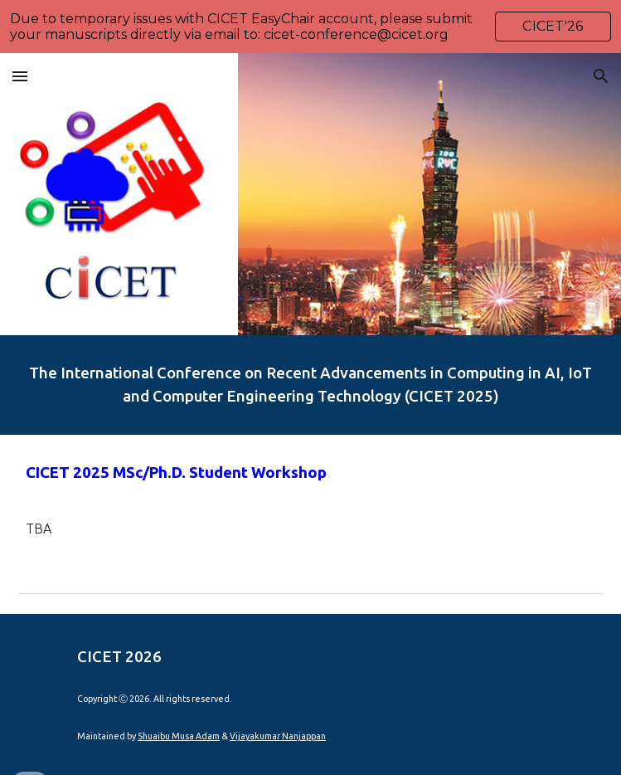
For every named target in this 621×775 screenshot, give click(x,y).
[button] (20, 76)
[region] (310, 26)
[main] (310, 385)
